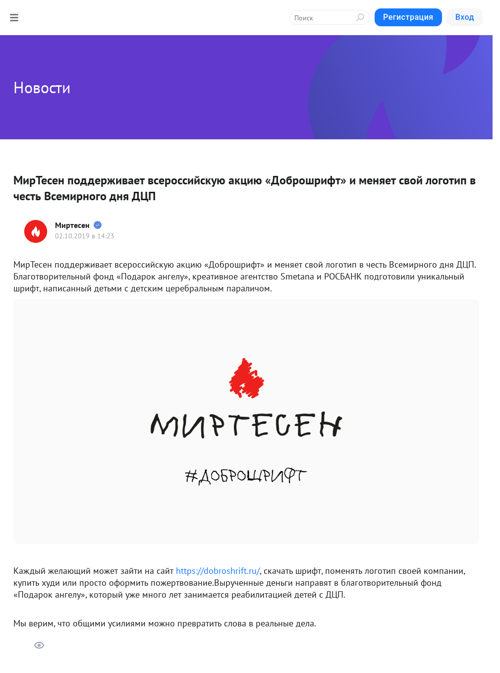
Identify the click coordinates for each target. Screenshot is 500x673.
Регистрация (408, 17)
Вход (464, 17)
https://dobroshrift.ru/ (218, 570)
